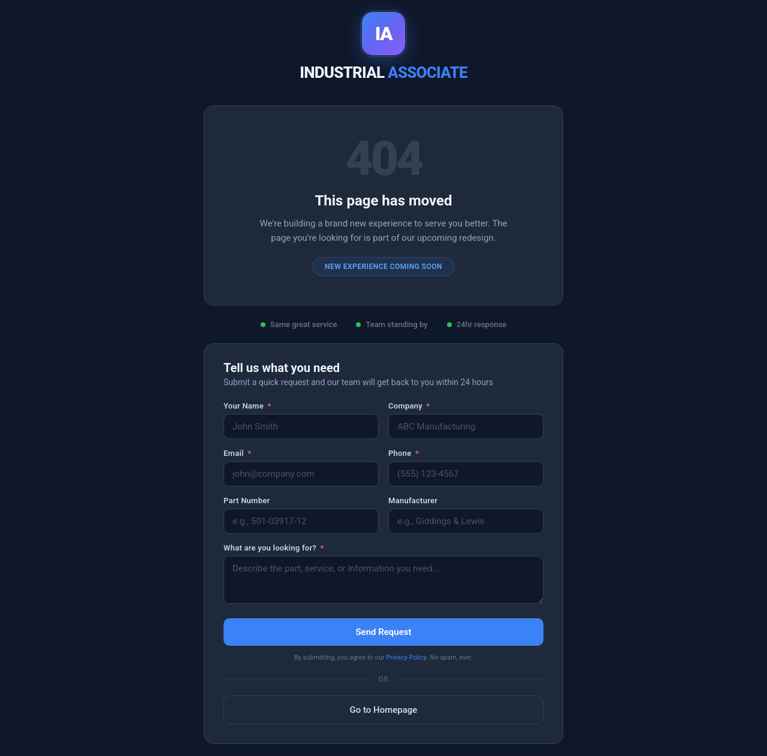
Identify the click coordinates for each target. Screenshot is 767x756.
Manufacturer (412, 500)
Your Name (247, 405)
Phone (403, 453)
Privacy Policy (406, 657)
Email (237, 453)
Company (409, 405)
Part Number (247, 500)
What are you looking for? (274, 547)
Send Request (383, 632)
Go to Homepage (384, 709)
